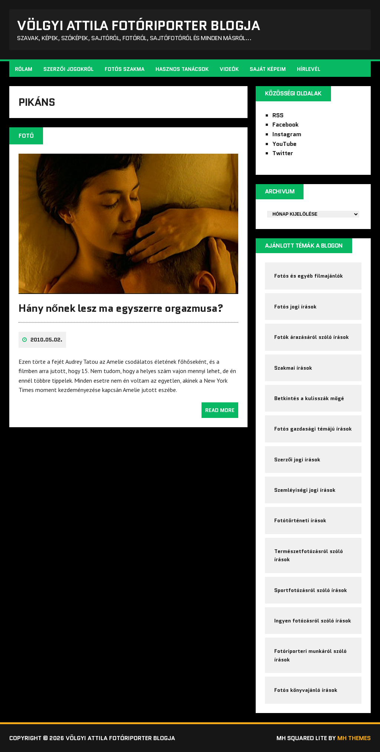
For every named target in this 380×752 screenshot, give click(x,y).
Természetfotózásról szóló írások (308, 555)
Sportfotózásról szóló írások (310, 590)
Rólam (23, 69)
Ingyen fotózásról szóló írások (312, 620)
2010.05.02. (46, 339)
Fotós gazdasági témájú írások (313, 428)
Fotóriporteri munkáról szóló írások (310, 655)
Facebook (285, 124)
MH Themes (354, 738)
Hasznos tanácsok (182, 69)
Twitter (282, 153)
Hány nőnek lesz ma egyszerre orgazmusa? (121, 308)
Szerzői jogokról (68, 69)
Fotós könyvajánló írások (305, 690)
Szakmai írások (293, 368)
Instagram (286, 134)
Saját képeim (268, 69)
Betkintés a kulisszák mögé (309, 398)
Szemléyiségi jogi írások (304, 490)
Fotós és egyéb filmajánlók (308, 275)
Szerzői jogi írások (297, 459)
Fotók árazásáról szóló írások (311, 337)
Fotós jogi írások (295, 306)
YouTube (284, 144)
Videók (229, 69)
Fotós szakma (124, 69)
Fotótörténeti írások (300, 520)
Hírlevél (308, 69)
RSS (278, 115)
